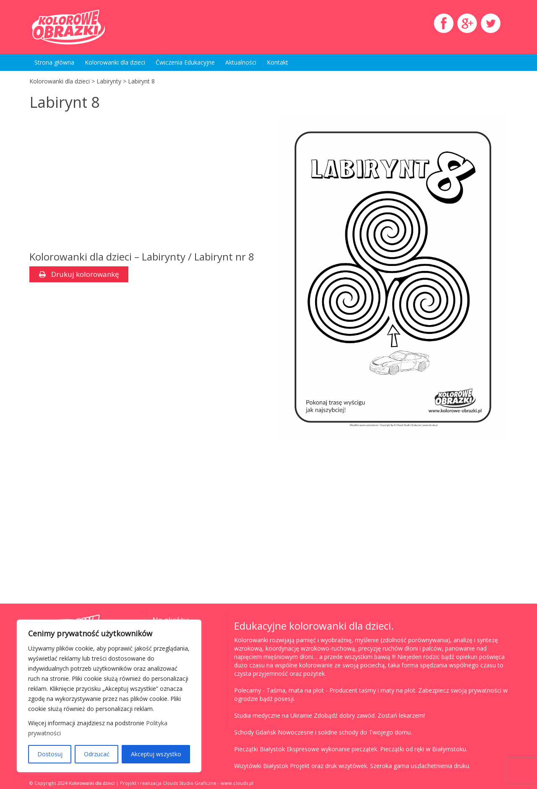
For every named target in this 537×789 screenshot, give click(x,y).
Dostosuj (50, 754)
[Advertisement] (99, 182)
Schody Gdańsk (255, 732)
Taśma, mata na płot (295, 690)
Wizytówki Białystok (261, 766)
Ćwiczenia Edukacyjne (185, 62)
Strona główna (54, 62)
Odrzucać (96, 754)
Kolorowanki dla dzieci (115, 62)
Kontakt (277, 62)
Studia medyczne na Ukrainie (273, 715)
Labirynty (108, 81)
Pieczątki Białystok (259, 749)
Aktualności (240, 62)
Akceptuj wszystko (156, 754)
